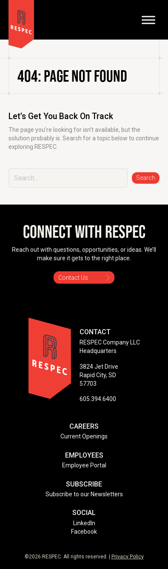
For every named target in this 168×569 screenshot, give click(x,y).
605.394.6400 (98, 398)
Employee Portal (84, 465)
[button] (145, 178)
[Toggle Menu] (148, 20)
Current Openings (84, 436)
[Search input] (68, 178)
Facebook (84, 531)
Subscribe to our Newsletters (84, 494)
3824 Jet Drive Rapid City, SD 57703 (99, 375)
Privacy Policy (127, 557)
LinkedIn (84, 523)
